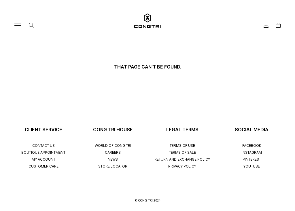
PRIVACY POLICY (182, 166)
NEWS (113, 159)
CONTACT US (43, 145)
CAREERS (113, 152)
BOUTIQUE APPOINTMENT (43, 152)
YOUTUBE (251, 166)
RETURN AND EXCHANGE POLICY (182, 159)
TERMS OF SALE (182, 152)
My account (43, 159)
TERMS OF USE (182, 145)
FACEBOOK (251, 145)
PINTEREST (252, 159)
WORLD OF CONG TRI (113, 145)
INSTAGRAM (252, 152)
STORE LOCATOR (112, 166)
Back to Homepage (147, 75)
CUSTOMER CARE (43, 166)
